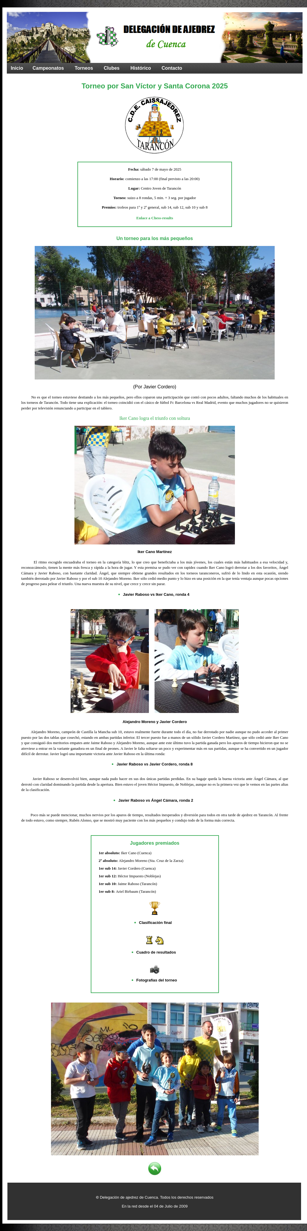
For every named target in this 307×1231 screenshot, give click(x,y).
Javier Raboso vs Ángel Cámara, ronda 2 (155, 800)
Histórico (141, 68)
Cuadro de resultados (156, 952)
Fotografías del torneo (156, 980)
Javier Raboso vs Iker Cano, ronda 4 (156, 594)
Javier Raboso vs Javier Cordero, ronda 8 (155, 764)
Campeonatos (48, 68)
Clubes (112, 68)
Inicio (17, 68)
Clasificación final (155, 922)
